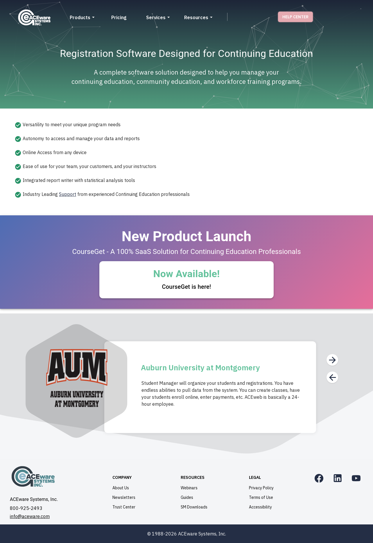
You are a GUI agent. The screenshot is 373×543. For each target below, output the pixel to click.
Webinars (189, 487)
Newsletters (123, 497)
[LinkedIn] (338, 478)
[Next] (332, 360)
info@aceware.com (30, 516)
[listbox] (186, 160)
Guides (187, 497)
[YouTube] (356, 478)
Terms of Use (261, 497)
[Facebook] (319, 478)
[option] (186, 125)
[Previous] (332, 377)
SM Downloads (194, 507)
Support (67, 194)
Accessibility (260, 507)
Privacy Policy (261, 487)
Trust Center (123, 507)
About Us (120, 487)
